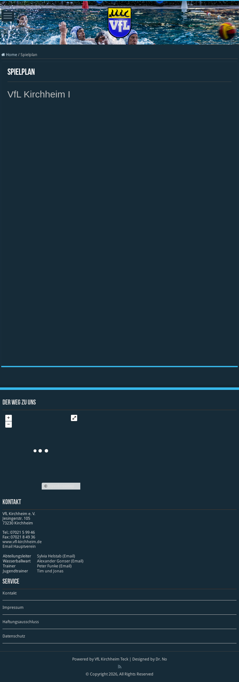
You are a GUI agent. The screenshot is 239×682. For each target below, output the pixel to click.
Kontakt (9, 593)
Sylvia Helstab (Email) (56, 556)
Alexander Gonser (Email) (60, 561)
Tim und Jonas (50, 571)
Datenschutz (13, 636)
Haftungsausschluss (20, 621)
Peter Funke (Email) (54, 566)
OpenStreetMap (61, 486)
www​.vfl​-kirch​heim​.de (22, 541)
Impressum (13, 607)
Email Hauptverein (19, 546)
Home (9, 54)
